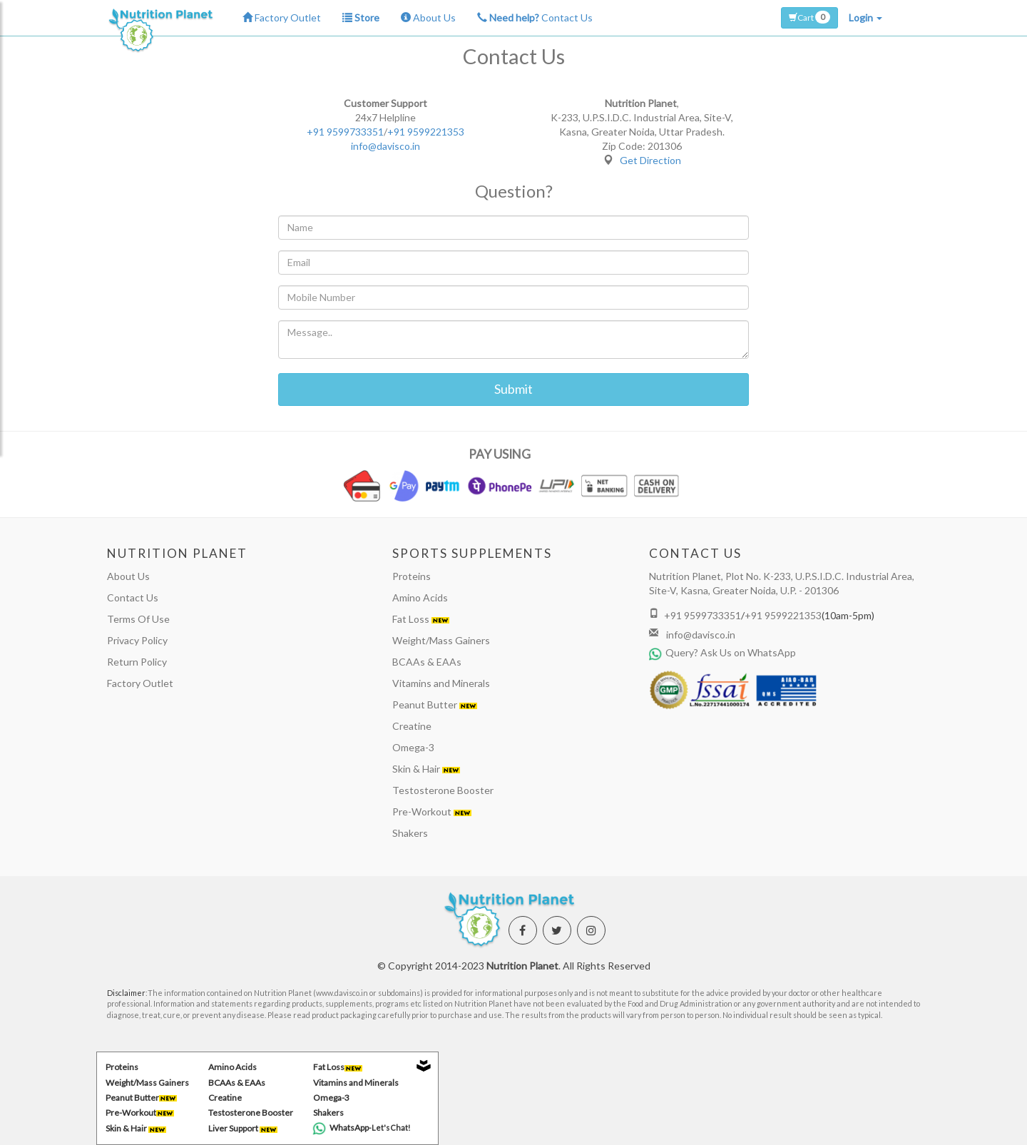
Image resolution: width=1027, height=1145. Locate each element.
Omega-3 (413, 747)
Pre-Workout (431, 811)
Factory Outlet (281, 17)
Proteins (411, 576)
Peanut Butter (434, 704)
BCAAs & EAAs (426, 662)
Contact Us (535, 17)
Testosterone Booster (443, 790)
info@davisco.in (385, 146)
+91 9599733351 (345, 132)
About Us (428, 17)
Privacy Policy (137, 640)
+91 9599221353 (425, 132)
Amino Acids (420, 597)
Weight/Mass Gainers (441, 640)
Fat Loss (420, 619)
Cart (809, 17)
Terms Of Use (138, 619)
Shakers (410, 833)
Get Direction (650, 160)
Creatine (411, 726)
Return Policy (137, 662)
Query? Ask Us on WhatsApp (722, 652)
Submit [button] (513, 389)
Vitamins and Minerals (441, 683)
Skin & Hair (426, 769)
